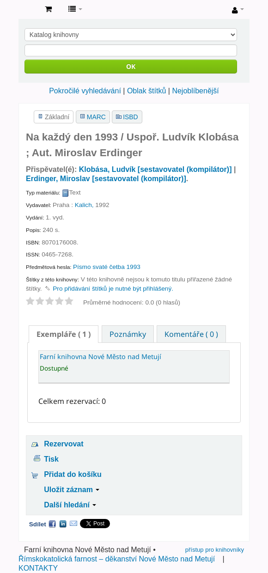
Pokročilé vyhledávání (85, 91)
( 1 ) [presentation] (64, 334)
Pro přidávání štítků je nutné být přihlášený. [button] (113, 288)
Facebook (52, 523)
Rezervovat (63, 444)
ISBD (130, 117)
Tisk (51, 459)
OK (130, 66)
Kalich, (84, 204)
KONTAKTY (38, 568)
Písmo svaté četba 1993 (106, 266)
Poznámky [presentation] (128, 334)
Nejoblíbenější (195, 91)
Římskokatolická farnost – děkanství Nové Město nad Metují (116, 559)
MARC (96, 117)
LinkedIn (62, 523)
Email (73, 523)
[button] (48, 9)
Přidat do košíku (72, 474)
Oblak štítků (146, 91)
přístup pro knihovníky (214, 549)
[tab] (63, 334)
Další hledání (70, 505)
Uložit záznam (71, 490)
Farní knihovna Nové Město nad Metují (28, 9)
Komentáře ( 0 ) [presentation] (191, 334)
